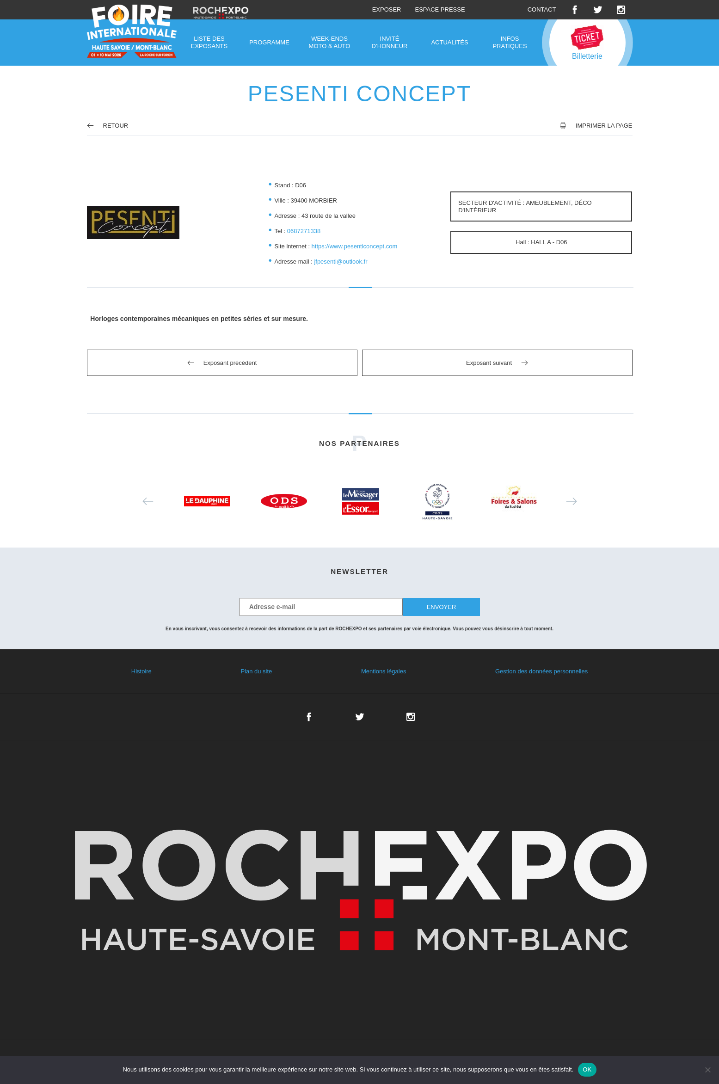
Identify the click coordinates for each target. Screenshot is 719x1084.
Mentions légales (383, 671)
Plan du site (256, 671)
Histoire (141, 671)
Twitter (597, 9)
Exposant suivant (489, 362)
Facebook (574, 9)
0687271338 (303, 231)
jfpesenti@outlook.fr (340, 261)
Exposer (386, 9)
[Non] (707, 1069)
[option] (207, 501)
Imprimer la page (604, 125)
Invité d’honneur (390, 42)
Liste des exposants (209, 42)
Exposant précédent (230, 362)
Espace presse (440, 9)
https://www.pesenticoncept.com (355, 246)
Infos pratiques (509, 42)
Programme (269, 42)
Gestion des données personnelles (541, 671)
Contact (542, 9)
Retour (108, 125)
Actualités (449, 42)
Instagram (621, 9)
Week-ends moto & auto (329, 42)
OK (587, 1069)
